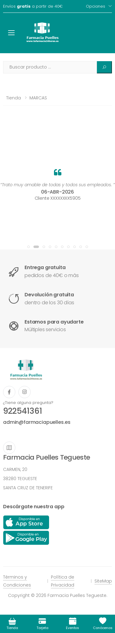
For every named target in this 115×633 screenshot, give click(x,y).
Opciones (95, 6)
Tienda (13, 98)
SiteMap (103, 581)
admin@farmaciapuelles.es (37, 422)
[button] (28, 247)
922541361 (22, 410)
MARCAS (38, 98)
